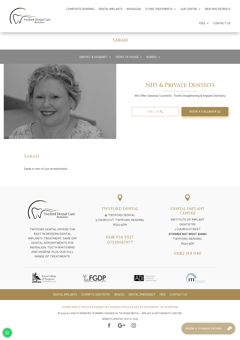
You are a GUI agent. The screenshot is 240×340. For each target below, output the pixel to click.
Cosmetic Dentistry (95, 294)
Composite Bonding (80, 9)
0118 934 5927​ (120, 237)
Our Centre (188, 9)
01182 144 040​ (187, 253)
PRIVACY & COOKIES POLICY (112, 307)
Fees (202, 23)
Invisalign (134, 9)
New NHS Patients (217, 9)
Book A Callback (203, 111)
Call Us (153, 111)
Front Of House (127, 57)
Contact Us (221, 23)
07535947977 (120, 243)
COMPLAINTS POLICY (76, 307)
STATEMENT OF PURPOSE (160, 307)
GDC (137, 307)
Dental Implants (111, 9)
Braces (119, 294)
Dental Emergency (142, 294)
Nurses (151, 57)
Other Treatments (158, 9)
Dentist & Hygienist (94, 57)
